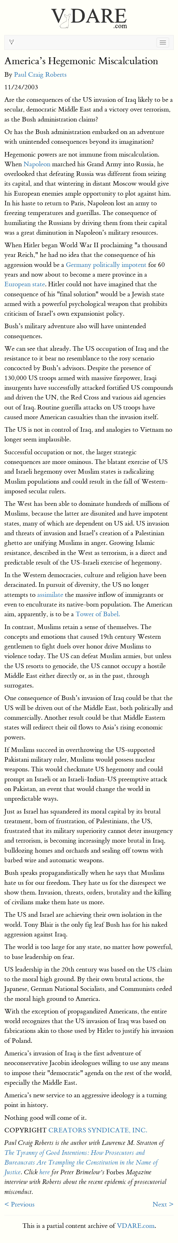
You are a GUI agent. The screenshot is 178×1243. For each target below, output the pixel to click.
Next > (163, 1204)
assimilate (50, 595)
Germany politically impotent (106, 265)
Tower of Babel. (98, 614)
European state (24, 284)
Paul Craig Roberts (40, 74)
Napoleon (36, 164)
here (44, 1172)
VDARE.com (136, 1226)
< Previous (19, 1204)
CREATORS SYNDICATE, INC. (97, 1130)
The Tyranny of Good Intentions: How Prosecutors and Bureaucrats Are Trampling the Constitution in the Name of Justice (81, 1163)
